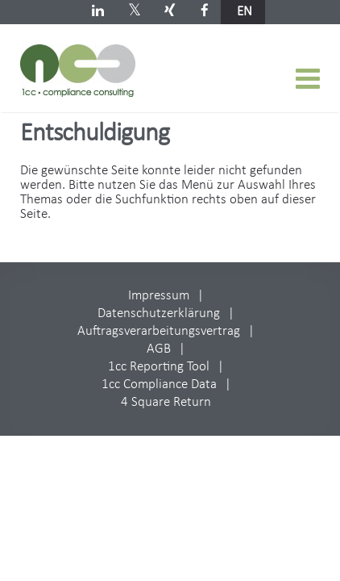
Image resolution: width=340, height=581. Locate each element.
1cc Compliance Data (159, 384)
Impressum (158, 296)
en (244, 12)
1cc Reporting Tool (158, 367)
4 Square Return (166, 402)
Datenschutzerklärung (158, 313)
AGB (159, 349)
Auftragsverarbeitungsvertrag (158, 331)
